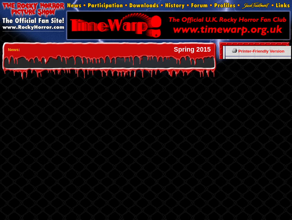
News (13, 49)
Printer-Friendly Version (258, 51)
